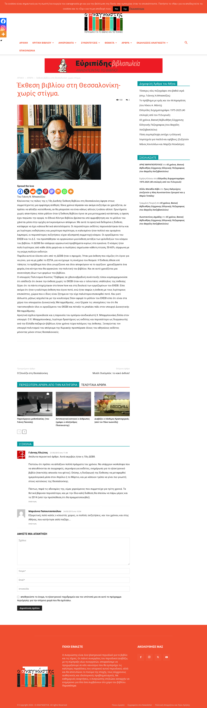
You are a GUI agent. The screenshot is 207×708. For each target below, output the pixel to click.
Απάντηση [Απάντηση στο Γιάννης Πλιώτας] (32, 502)
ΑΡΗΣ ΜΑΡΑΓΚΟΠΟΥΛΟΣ (150, 164)
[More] (71, 191)
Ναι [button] (116, 9)
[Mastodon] (52, 191)
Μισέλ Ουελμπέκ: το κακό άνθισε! (111, 373)
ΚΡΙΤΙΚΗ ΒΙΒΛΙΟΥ (43, 42)
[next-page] (24, 432)
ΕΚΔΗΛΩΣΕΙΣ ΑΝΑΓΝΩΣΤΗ (152, 42)
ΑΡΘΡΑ (127, 42)
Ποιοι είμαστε (118, 705)
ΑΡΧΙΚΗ (23, 42)
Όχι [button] (125, 9)
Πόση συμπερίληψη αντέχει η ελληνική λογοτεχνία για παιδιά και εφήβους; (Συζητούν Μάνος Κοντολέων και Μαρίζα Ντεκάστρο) (164, 139)
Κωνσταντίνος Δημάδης (150, 216)
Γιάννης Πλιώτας (38, 452)
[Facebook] (20, 191)
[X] (26, 191)
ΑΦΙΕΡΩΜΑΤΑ (67, 42)
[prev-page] (19, 432)
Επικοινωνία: (69, 692)
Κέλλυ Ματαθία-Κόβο (149, 188)
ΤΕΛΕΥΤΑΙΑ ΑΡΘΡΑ (93, 384)
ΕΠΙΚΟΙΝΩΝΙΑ (27, 50)
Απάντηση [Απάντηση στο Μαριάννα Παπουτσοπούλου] (32, 524)
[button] (186, 43)
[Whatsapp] (64, 191)
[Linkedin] (39, 191)
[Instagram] (3, 27)
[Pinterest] (45, 191)
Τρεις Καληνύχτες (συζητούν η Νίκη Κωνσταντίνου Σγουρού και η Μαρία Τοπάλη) (162, 192)
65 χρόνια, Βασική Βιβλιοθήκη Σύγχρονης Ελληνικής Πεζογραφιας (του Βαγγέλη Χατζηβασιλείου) (161, 124)
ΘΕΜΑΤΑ (111, 42)
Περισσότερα (69, 685)
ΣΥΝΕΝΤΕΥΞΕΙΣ (90, 42)
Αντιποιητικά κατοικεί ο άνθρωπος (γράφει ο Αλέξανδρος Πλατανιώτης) (73, 422)
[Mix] (58, 191)
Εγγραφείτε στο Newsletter (140, 705)
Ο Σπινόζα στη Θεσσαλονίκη (32, 373)
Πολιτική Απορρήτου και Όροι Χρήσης (172, 705)
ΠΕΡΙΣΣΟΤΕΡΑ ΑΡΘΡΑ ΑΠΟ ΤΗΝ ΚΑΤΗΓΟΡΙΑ (48, 384)
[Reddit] (33, 191)
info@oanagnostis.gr (87, 692)
